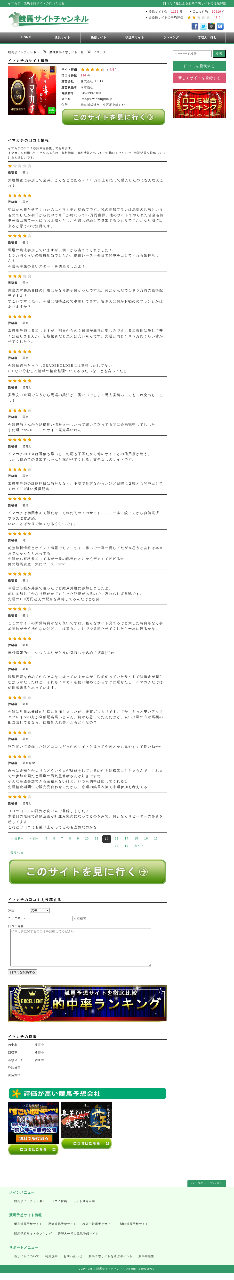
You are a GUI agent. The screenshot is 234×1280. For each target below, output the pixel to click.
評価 (11, 910)
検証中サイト (134, 37)
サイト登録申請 (84, 1208)
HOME (26, 37)
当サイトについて (26, 1263)
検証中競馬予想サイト (98, 1231)
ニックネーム (17, 918)
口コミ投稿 (59, 1208)
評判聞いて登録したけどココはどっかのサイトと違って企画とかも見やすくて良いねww (84, 746)
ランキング (171, 37)
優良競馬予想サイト (28, 1231)
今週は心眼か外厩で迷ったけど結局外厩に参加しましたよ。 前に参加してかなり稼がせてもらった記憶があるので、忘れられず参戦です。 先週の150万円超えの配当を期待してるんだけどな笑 (76, 593)
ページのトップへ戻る (207, 1190)
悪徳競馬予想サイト (62, 1231)
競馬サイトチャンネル (30, 1208)
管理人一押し (207, 37)
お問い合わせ (73, 1263)
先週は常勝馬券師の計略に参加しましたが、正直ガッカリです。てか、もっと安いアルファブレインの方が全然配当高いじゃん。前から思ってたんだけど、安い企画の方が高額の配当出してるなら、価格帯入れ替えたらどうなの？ (85, 717)
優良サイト (62, 37)
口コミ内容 (16, 926)
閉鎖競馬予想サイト (134, 1231)
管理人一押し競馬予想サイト (78, 1241)
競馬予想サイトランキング (33, 1241)
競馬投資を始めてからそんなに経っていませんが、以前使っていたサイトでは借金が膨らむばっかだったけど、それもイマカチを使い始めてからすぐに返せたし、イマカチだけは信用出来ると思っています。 (85, 682)
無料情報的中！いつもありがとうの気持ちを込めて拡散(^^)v (61, 653)
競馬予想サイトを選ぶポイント (111, 1263)
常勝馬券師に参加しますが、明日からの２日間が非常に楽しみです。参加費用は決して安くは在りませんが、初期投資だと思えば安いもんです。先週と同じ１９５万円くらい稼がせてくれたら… (85, 336)
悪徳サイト (98, 37)
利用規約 (51, 1263)
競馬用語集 (146, 1263)
